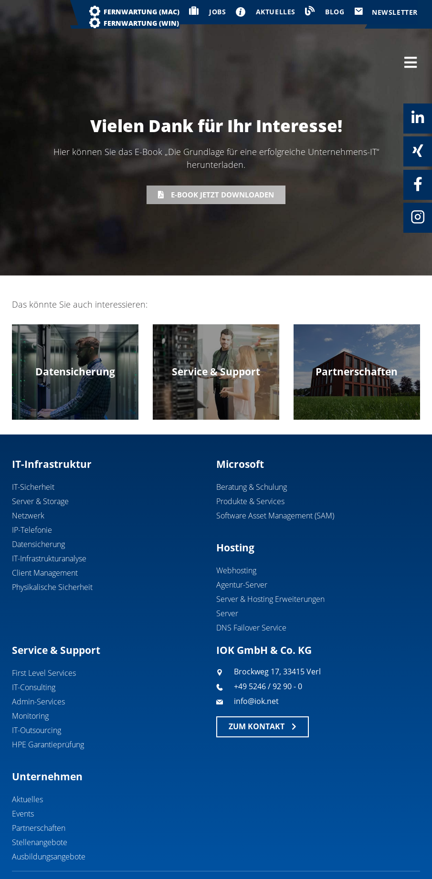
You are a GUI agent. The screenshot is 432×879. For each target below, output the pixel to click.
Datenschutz (401, 853)
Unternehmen (47, 740)
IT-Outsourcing (36, 694)
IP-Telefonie (32, 493)
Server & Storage (40, 465)
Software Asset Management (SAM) (275, 479)
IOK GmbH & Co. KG (264, 613)
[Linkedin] (418, 118)
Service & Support (56, 613)
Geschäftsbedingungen (275, 853)
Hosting (235, 511)
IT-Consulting (33, 651)
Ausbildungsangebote (48, 821)
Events (23, 778)
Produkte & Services (250, 465)
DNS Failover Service (251, 591)
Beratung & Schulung (251, 450)
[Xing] (418, 151)
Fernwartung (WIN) (141, 23)
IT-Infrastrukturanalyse (49, 522)
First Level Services (44, 637)
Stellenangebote (39, 806)
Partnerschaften (38, 792)
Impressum (347, 853)
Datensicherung (38, 508)
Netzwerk (28, 479)
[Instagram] (418, 217)
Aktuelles (27, 763)
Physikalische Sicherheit (52, 551)
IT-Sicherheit (33, 450)
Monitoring (30, 680)
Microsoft (240, 427)
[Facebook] (418, 184)
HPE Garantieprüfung (48, 708)
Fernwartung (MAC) (141, 11)
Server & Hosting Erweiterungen (270, 563)
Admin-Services (38, 666)
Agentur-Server (241, 548)
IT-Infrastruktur (52, 427)
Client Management (45, 536)
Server (227, 577)
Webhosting (236, 534)
